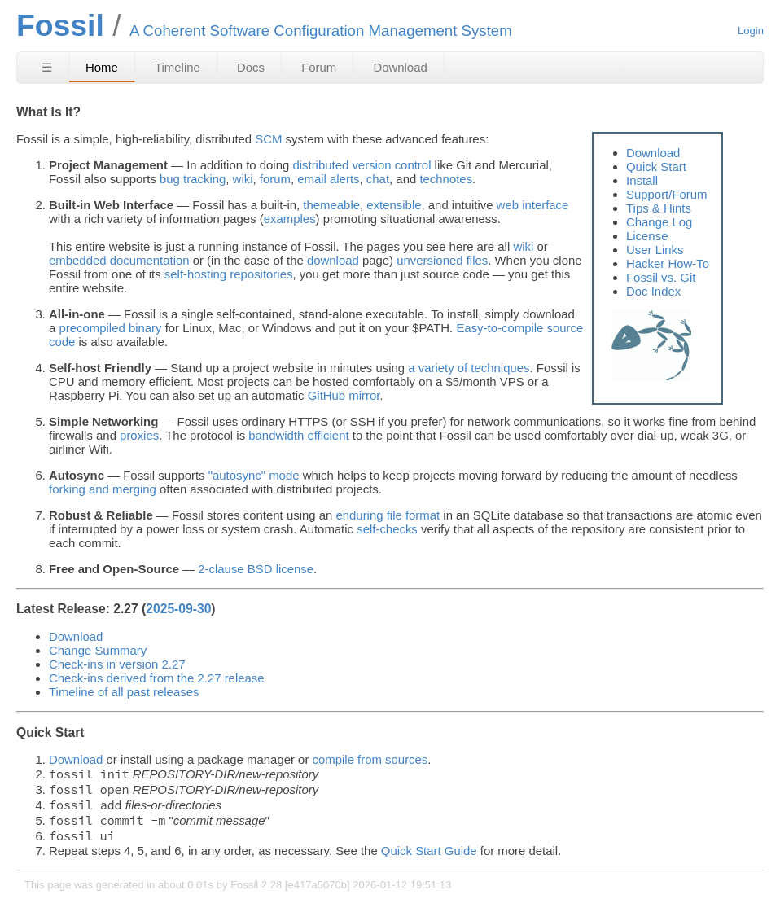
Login (751, 30)
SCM (268, 139)
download (333, 260)
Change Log (659, 222)
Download (400, 67)
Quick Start (656, 166)
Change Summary (98, 650)
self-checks (387, 529)
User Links (655, 250)
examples (290, 219)
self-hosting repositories (228, 274)
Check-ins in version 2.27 (117, 664)
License (647, 236)
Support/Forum (667, 194)
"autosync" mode (254, 475)
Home (101, 67)
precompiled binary (110, 328)
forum (275, 179)
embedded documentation (119, 260)
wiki (243, 179)
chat (377, 179)
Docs (251, 67)
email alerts (328, 179)
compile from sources (370, 759)
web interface (533, 205)
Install (642, 180)
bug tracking (193, 179)
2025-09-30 (178, 609)
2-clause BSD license (255, 569)
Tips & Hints (658, 208)
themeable (331, 205)
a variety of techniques (468, 368)
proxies (139, 435)
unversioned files (442, 260)
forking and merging (102, 489)
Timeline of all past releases (124, 692)
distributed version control (361, 165)
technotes (445, 179)
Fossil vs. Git (660, 277)
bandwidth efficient (298, 435)
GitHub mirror (344, 395)
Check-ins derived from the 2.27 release (157, 678)
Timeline (177, 67)
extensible (393, 205)
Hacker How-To (667, 263)
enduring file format (387, 515)
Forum (318, 67)
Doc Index (653, 291)
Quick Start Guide (429, 850)
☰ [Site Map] (47, 67)
